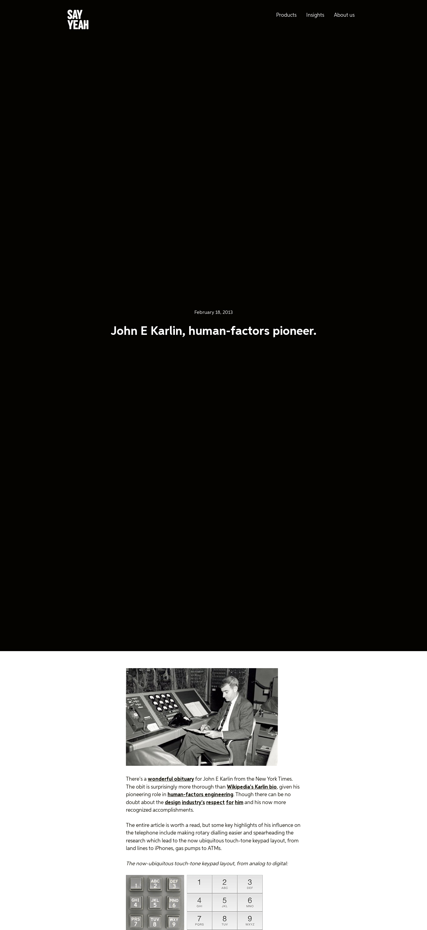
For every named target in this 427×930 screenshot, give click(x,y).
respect (215, 802)
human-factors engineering (200, 794)
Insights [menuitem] (315, 15)
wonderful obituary (171, 779)
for (230, 802)
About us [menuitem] (344, 15)
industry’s (193, 802)
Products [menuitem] (286, 15)
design (173, 802)
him (239, 802)
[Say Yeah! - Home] (78, 21)
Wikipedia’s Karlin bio (252, 787)
